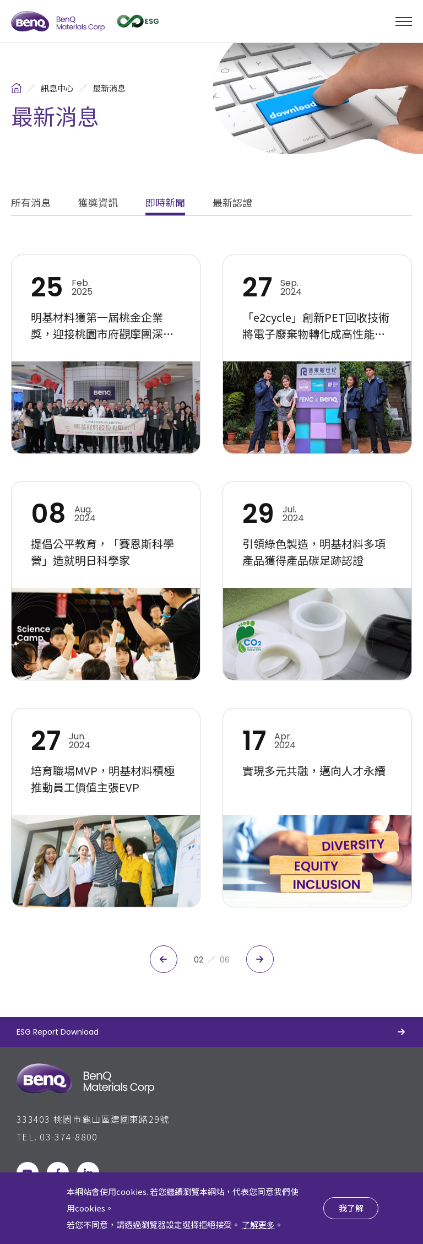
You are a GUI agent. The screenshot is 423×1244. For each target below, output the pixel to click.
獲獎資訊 (98, 203)
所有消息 (31, 203)
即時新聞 (165, 203)
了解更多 (258, 1224)
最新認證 (232, 203)
